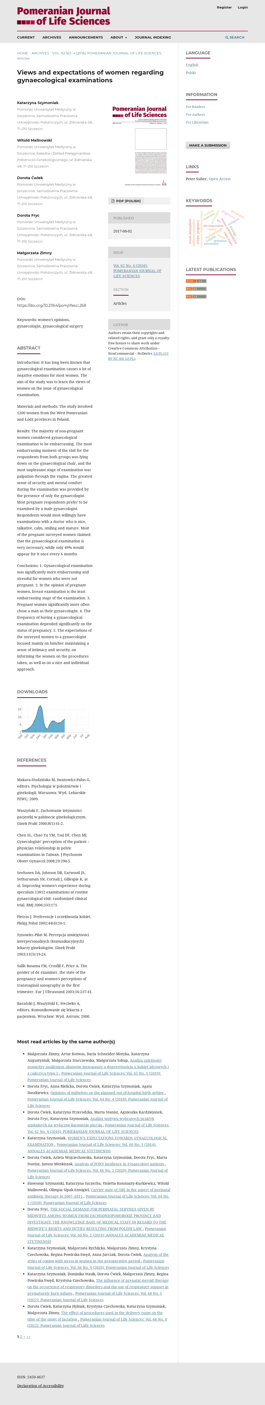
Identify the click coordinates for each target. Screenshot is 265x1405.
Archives (51, 37)
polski (191, 72)
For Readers (195, 106)
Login (243, 7)
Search (235, 37)
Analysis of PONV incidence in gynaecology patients (120, 1163)
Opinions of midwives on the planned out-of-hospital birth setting (107, 1092)
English (192, 64)
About (117, 37)
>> (28, 1336)
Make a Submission (208, 145)
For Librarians (197, 122)
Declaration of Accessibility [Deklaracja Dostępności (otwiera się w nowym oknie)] (40, 1385)
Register (224, 7)
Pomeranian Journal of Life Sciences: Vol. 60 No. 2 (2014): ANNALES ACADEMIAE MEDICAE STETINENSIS (96, 1235)
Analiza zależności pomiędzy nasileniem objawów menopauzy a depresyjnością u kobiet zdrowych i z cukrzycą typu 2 (98, 1067)
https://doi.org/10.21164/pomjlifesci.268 (51, 305)
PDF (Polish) (128, 201)
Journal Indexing (153, 37)
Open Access (220, 178)
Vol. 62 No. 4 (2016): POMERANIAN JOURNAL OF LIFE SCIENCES (106, 53)
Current (26, 37)
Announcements (86, 37)
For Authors (195, 114)
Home (22, 53)
